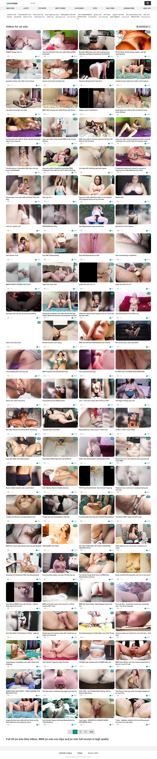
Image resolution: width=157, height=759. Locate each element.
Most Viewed (60, 8)
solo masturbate (103, 17)
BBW (12, 3)
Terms (79, 753)
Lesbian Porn (129, 8)
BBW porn (10, 8)
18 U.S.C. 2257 (93, 753)
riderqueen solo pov (68, 15)
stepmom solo (27, 17)
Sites (95, 8)
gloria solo (98, 15)
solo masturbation (85, 15)
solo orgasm (115, 17)
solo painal (17, 17)
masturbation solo (24, 15)
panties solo (11, 15)
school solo (82, 17)
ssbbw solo (50, 17)
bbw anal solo (38, 15)
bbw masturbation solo (134, 14)
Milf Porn (110, 8)
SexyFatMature (76, 757)
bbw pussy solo (60, 17)
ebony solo (135, 17)
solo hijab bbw (92, 17)
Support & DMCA (65, 753)
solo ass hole (71, 17)
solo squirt (107, 14)
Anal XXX (147, 8)
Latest (26, 8)
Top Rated (42, 8)
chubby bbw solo (39, 17)
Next (91, 732)
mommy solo (125, 17)
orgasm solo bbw (118, 14)
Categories (79, 8)
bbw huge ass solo (52, 15)
